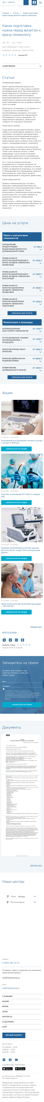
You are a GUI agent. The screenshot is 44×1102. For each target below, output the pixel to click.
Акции (5, 1001)
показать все (36, 627)
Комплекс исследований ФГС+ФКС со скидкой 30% (20, 496)
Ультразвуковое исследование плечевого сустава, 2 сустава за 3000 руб (22, 442)
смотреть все (36, 865)
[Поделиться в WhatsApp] (16, 640)
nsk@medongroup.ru (11, 978)
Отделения (8, 1022)
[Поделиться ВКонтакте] (4, 640)
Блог (4, 1027)
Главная (5, 13)
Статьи (16, 13)
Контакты (7, 1017)
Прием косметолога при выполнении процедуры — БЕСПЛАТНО (21, 605)
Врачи (5, 1007)
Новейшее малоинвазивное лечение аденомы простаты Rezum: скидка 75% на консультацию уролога (20, 550)
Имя (4, 682)
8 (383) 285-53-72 (10, 963)
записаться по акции (16, 449)
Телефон (6, 686)
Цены (5, 1012)
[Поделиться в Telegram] (10, 640)
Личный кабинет (13, 1035)
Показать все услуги (22, 313)
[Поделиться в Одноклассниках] (22, 640)
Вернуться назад (9, 632)
